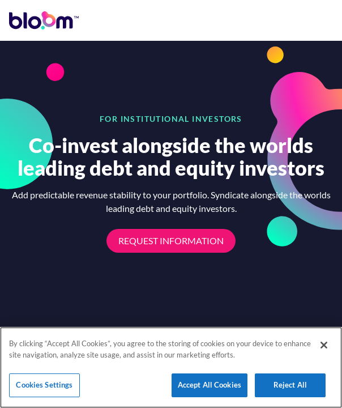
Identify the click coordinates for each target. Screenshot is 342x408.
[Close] (323, 345)
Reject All (290, 384)
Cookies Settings (44, 384)
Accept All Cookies (209, 384)
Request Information (171, 240)
